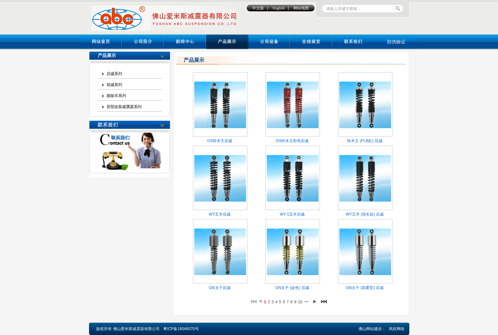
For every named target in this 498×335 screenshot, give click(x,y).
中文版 (258, 8)
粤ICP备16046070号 (180, 329)
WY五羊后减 (220, 214)
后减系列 (114, 74)
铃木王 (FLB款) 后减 (364, 141)
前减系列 (114, 85)
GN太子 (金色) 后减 (292, 287)
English (279, 8)
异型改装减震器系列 (124, 107)
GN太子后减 (220, 287)
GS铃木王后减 (219, 141)
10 (300, 302)
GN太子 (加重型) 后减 (365, 287)
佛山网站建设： (372, 329)
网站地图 (301, 8)
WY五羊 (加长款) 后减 (365, 214)
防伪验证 (396, 41)
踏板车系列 (116, 96)
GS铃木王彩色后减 (292, 141)
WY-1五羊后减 (292, 214)
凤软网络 (396, 329)
